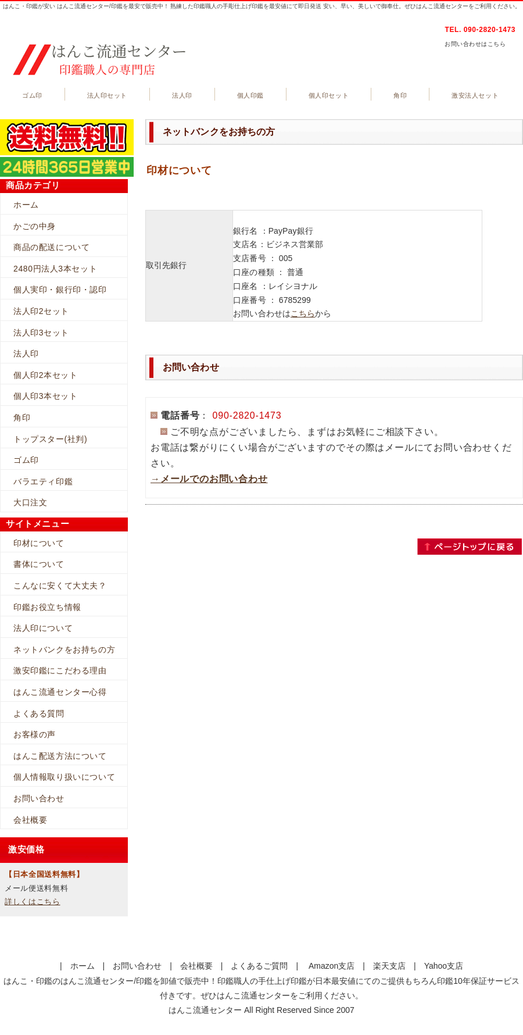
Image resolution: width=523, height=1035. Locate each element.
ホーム (26, 204)
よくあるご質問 (259, 965)
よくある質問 (39, 713)
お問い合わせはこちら (475, 44)
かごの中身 (34, 226)
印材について (39, 543)
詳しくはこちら (32, 901)
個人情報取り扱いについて (64, 776)
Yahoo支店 (443, 965)
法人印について (43, 628)
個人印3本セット (45, 396)
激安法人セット (475, 95)
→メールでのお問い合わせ (209, 479)
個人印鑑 (250, 95)
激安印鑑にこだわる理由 (60, 670)
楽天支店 (389, 965)
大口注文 (30, 502)
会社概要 (30, 820)
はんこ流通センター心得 (60, 692)
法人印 (182, 95)
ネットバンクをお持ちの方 (64, 649)
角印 (400, 95)
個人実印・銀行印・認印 (60, 289)
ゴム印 (32, 95)
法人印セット (107, 95)
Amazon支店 (331, 965)
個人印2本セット (45, 375)
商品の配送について (51, 247)
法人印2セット (41, 311)
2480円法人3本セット (55, 268)
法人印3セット (41, 332)
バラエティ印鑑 (43, 481)
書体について (39, 564)
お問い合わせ (39, 798)
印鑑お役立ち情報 (47, 607)
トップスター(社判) (50, 439)
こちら (303, 313)
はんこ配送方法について (60, 756)
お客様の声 (34, 734)
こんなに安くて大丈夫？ (60, 585)
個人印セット (329, 95)
